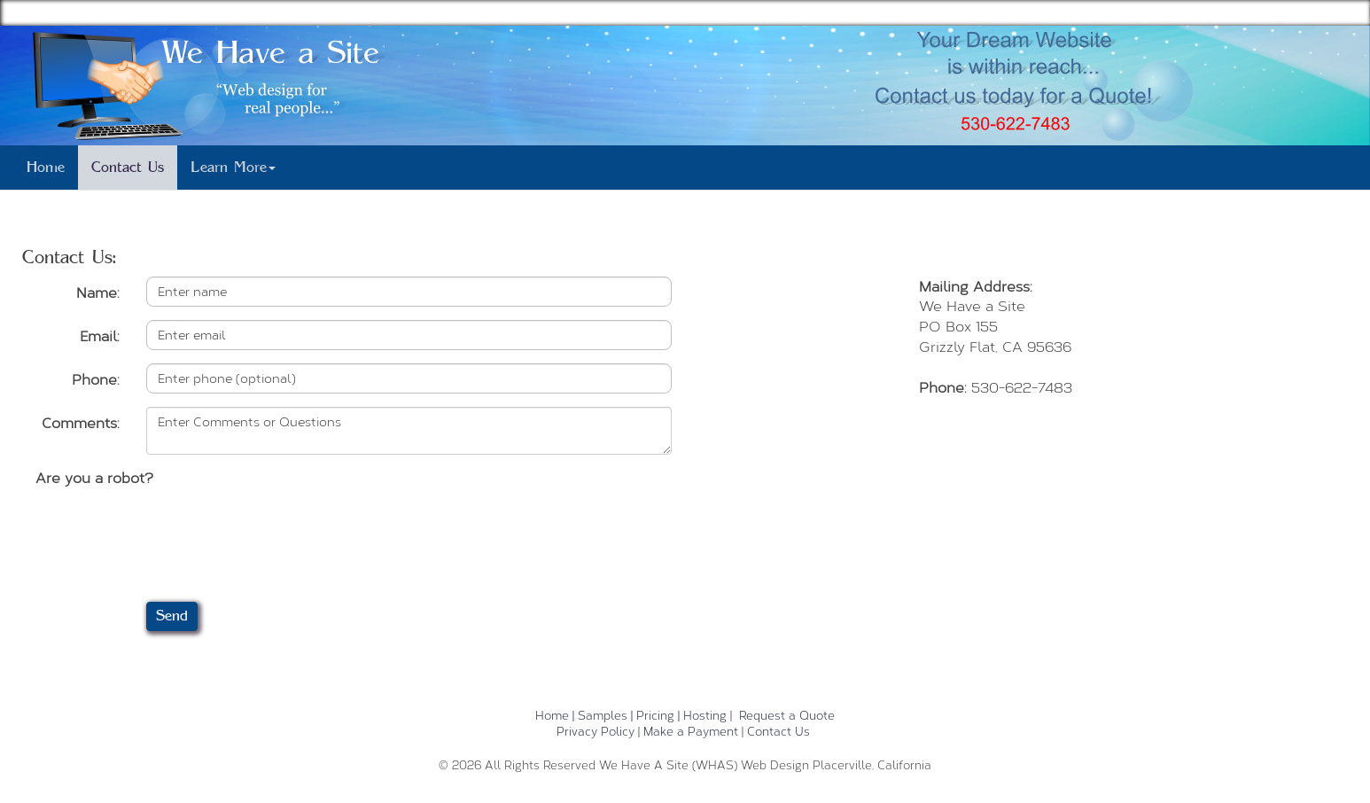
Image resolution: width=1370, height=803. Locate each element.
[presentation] (170, 526)
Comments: (81, 422)
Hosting (705, 715)
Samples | (605, 715)
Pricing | (658, 715)
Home (46, 167)
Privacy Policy (595, 731)
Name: (98, 292)
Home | (554, 715)
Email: (100, 335)
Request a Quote (787, 715)
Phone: (96, 379)
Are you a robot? (94, 477)
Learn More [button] (233, 167)
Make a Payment (690, 731)
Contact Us (127, 167)
